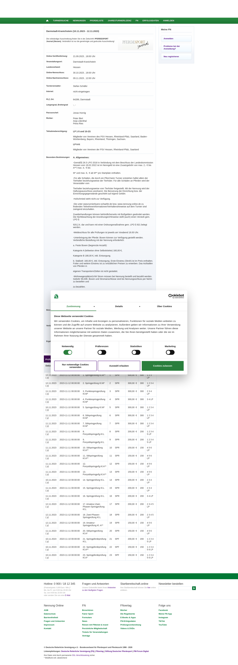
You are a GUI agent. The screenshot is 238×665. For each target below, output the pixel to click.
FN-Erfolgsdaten (128, 600)
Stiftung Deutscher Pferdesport (118, 631)
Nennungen (79, 20)
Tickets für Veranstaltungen (95, 611)
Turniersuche (61, 20)
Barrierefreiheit (51, 597)
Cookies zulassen (162, 366)
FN (137, 20)
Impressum (49, 604)
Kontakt (47, 608)
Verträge (86, 615)
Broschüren (87, 589)
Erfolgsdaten (151, 20)
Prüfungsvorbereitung (130, 604)
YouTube (163, 604)
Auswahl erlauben (119, 366)
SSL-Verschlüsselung (80, 635)
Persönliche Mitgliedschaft (94, 608)
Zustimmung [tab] (73, 306)
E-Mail (67, 575)
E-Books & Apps (128, 597)
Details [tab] (119, 306)
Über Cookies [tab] (164, 306)
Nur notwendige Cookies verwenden (75, 365)
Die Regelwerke (127, 593)
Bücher (123, 589)
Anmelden (168, 20)
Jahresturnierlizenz (119, 20)
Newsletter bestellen (171, 563)
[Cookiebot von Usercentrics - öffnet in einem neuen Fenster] (170, 296)
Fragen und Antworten (54, 600)
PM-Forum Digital (141, 631)
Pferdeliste (97, 20)
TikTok (162, 600)
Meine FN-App (165, 593)
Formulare (87, 597)
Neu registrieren (171, 56)
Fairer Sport (87, 593)
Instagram (163, 597)
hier (148, 567)
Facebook (163, 589)
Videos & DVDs (127, 608)
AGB (46, 589)
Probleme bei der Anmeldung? (172, 47)
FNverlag (100, 631)
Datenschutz (50, 593)
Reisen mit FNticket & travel (95, 604)
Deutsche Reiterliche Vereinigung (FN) (77, 631)
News (84, 600)
